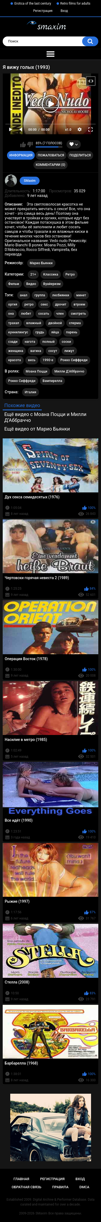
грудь (39, 332)
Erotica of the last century (32, 3)
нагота (30, 342)
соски (66, 342)
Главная (21, 1179)
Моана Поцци (36, 371)
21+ (33, 274)
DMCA (84, 1187)
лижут (69, 351)
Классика (50, 274)
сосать (43, 313)
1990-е (48, 360)
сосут (52, 351)
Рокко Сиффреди (74, 360)
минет (81, 295)
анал (23, 295)
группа (39, 295)
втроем (79, 304)
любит (26, 313)
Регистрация (43, 11)
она (11, 313)
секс (44, 304)
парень (71, 332)
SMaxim (30, 181)
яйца (55, 332)
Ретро (70, 274)
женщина (15, 351)
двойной (55, 323)
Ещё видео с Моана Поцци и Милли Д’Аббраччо (45, 417)
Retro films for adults (75, 3)
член (60, 313)
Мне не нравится (30, 144)
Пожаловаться (51, 155)
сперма (75, 323)
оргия (13, 304)
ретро (29, 304)
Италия (30, 392)
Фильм (13, 284)
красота (14, 360)
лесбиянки (60, 295)
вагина (35, 351)
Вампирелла (52, 381)
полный (48, 342)
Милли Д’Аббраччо (69, 371)
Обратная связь (26, 1187)
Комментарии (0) (50, 165)
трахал (13, 323)
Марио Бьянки (41, 263)
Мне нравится (23, 144)
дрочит (60, 304)
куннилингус (18, 332)
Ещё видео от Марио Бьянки (37, 429)
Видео (31, 284)
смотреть (78, 313)
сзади (13, 342)
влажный (33, 323)
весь (31, 360)
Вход (64, 11)
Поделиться (80, 155)
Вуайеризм (52, 284)
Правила (60, 1187)
